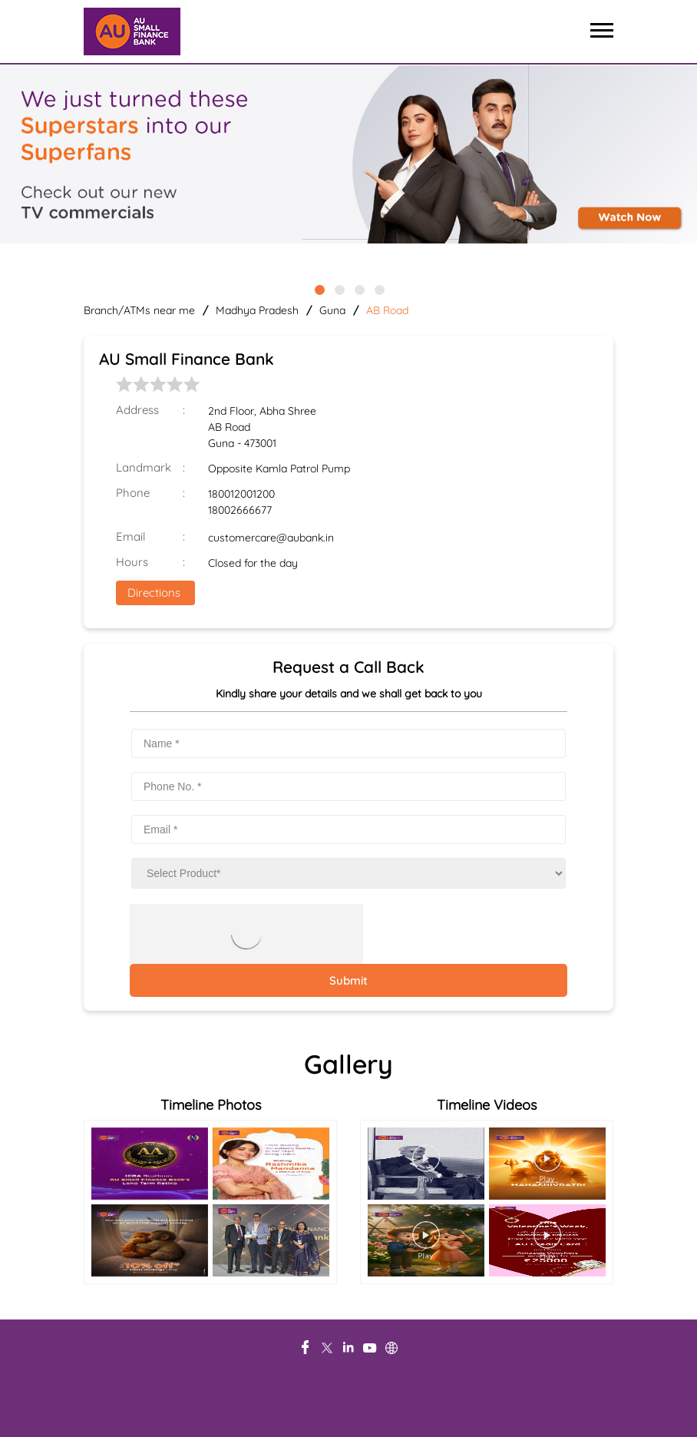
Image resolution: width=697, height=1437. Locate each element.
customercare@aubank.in (271, 538)
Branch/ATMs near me (139, 310)
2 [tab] (338, 289)
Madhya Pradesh (257, 310)
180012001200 (241, 494)
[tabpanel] (348, 155)
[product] (348, 873)
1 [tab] (318, 289)
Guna (332, 310)
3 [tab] (358, 289)
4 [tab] (378, 289)
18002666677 (240, 510)
